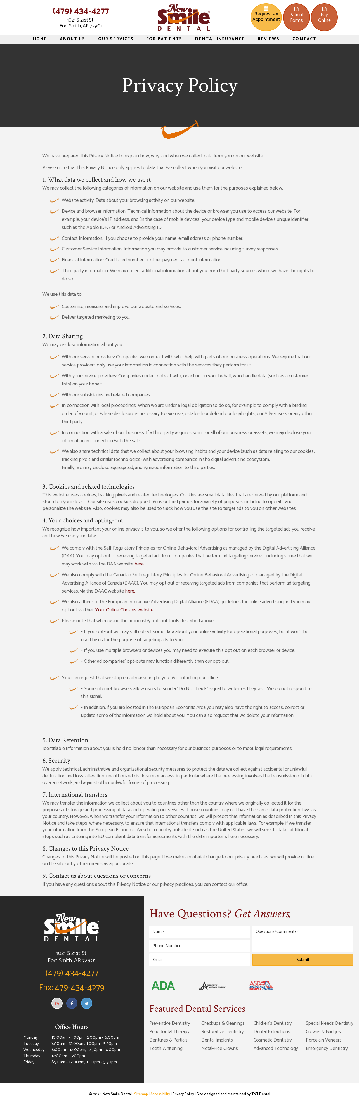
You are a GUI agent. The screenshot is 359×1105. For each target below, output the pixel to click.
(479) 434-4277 (80, 11)
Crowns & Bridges (323, 1032)
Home (40, 39)
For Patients (164, 39)
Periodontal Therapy (169, 1032)
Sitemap (141, 1094)
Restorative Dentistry (222, 1032)
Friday (28, 1062)
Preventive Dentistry (169, 1023)
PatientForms (296, 15)
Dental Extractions (272, 1032)
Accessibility (160, 1094)
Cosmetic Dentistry (273, 1040)
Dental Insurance (220, 39)
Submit (303, 960)
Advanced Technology (276, 1048)
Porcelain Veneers (324, 1040)
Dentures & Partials (168, 1040)
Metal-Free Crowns (219, 1048)
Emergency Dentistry (327, 1048)
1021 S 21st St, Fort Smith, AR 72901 (81, 23)
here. (139, 564)
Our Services (116, 39)
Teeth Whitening (166, 1048)
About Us (72, 39)
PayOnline (324, 15)
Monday (30, 1038)
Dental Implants (217, 1040)
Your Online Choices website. (124, 610)
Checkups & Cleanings (223, 1023)
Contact (304, 39)
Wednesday (33, 1050)
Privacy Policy (183, 1094)
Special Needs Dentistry (329, 1023)
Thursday (31, 1056)
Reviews (269, 39)
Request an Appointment (266, 15)
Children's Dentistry (273, 1023)
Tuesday (31, 1044)
